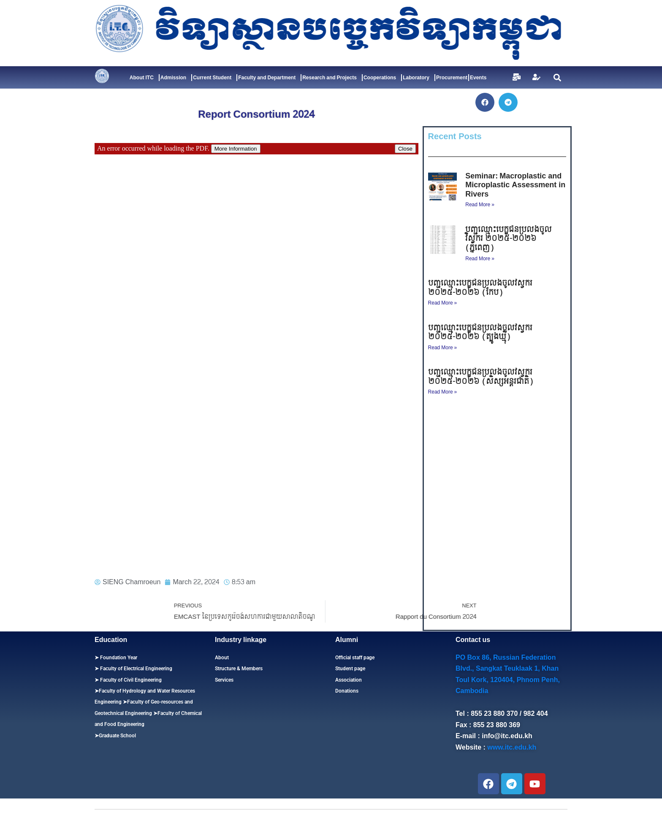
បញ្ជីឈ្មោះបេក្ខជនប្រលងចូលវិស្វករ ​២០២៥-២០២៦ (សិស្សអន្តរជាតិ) (481, 376)
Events (478, 77)
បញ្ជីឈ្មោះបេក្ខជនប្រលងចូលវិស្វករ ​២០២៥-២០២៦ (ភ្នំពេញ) (508, 239)
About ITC (144, 77)
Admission (175, 77)
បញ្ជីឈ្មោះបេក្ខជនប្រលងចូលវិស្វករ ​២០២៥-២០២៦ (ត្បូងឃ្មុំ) (481, 332)
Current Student (214, 77)
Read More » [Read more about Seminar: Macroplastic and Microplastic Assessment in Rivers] (479, 204)
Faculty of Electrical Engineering (135, 669)
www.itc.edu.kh (511, 747)
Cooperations (382, 77)
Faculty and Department (269, 77)
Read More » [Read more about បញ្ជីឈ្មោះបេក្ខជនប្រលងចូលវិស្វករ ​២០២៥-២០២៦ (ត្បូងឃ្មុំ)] (442, 347)
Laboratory (418, 77)
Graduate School (117, 736)
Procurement (451, 77)
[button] (557, 77)
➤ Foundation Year (116, 658)
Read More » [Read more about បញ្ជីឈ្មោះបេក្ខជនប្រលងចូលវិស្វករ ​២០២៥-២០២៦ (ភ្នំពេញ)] (479, 258)
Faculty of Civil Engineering (130, 680)
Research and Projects (331, 77)
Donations (346, 691)
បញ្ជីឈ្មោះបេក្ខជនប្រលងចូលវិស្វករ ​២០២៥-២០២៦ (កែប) (481, 287)
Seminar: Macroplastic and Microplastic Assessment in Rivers (515, 185)
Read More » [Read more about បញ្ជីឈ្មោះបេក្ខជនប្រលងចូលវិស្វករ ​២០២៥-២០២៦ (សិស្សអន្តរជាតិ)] (442, 392)
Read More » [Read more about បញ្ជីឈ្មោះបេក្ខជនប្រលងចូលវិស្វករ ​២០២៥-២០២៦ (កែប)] (442, 303)
